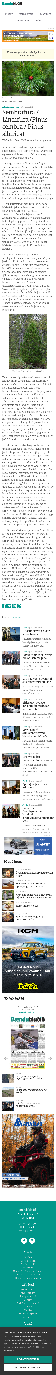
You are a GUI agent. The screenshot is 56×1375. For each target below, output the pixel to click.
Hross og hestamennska (28, 1274)
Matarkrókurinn (28, 1293)
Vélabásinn (28, 1317)
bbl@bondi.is (28, 1227)
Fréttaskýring (25, 13)
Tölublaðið (14, 998)
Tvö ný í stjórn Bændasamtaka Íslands (37, 758)
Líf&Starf (28, 1284)
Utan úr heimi (22, 20)
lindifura (17, 617)
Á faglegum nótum (10, 107)
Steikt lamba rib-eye (27, 905)
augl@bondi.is (28, 1230)
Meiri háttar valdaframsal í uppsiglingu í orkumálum (31, 885)
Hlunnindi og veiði (28, 1313)
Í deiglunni (44, 13)
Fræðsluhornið (28, 1264)
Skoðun (28, 1257)
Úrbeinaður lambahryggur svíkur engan (34, 874)
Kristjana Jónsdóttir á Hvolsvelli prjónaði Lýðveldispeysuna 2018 (34, 896)
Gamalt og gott (28, 1261)
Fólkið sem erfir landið (28, 1303)
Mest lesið (13, 861)
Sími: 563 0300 (28, 1223)
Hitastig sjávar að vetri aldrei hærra (36, 632)
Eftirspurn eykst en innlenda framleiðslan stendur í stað (35, 706)
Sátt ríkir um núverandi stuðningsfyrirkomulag (37, 680)
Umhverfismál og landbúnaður (28, 1271)
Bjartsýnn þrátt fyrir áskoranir (35, 785)
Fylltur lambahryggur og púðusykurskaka (29, 918)
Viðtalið (28, 1310)
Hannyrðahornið (28, 1296)
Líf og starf (28, 1307)
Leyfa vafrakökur (28, 1359)
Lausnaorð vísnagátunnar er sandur (31, 1091)
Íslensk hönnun (28, 1289)
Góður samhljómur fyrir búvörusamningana (37, 656)
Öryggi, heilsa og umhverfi (28, 1278)
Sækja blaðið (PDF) (28, 1012)
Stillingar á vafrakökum (28, 1368)
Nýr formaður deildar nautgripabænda (28, 1105)
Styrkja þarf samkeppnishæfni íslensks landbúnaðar (35, 733)
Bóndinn (28, 1300)
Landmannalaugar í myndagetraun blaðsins (29, 1077)
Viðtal (38, 20)
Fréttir (9, 13)
